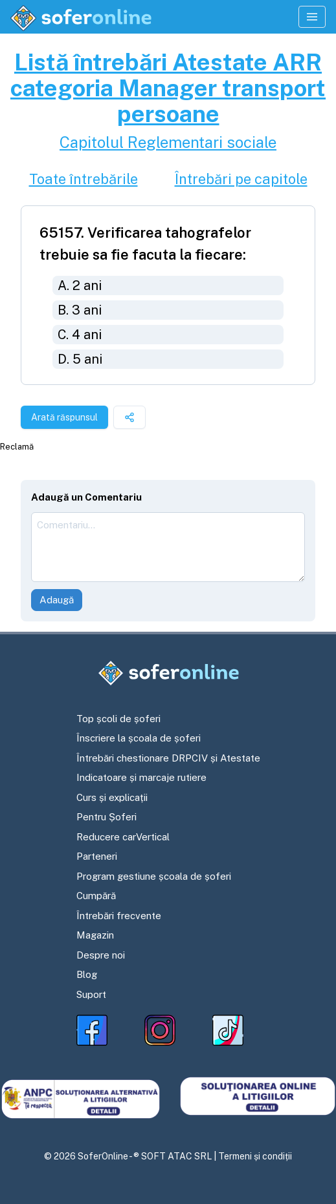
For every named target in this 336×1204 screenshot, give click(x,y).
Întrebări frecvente (118, 915)
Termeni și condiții (255, 1156)
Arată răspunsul (64, 417)
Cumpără (96, 895)
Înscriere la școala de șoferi (138, 737)
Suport (91, 994)
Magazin (95, 934)
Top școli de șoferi (118, 718)
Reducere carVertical (123, 836)
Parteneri (96, 856)
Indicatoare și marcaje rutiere (141, 777)
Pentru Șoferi (106, 816)
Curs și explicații (112, 797)
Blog (86, 974)
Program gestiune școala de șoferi (153, 876)
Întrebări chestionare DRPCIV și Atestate (168, 757)
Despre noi (100, 955)
